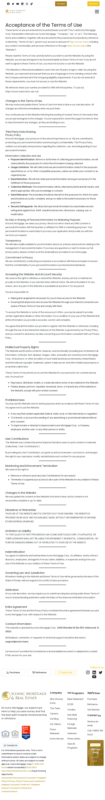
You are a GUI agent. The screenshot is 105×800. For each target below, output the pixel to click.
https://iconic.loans (78, 41)
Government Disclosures (13, 777)
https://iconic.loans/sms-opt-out (22, 91)
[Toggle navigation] (97, 11)
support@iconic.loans (16, 641)
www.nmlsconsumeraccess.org (16, 771)
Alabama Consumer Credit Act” (15, 784)
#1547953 (31, 767)
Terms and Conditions (33, 781)
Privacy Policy (91, 329)
